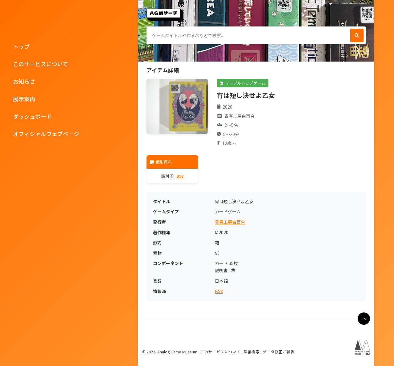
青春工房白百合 (230, 222)
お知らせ (24, 81)
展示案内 (24, 99)
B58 (179, 176)
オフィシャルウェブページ (46, 134)
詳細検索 (251, 352)
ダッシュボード (32, 116)
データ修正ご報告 (279, 352)
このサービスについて (40, 64)
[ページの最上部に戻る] (364, 318)
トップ (21, 46)
